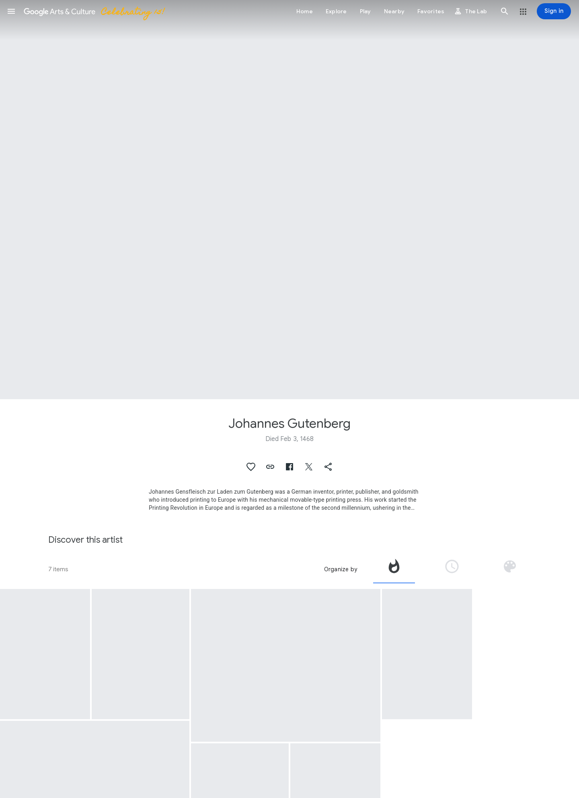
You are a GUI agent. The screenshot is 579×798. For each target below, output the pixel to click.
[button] (11, 11)
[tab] (394, 569)
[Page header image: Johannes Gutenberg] (289, 199)
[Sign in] (554, 11)
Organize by (340, 569)
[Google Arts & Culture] (94, 11)
